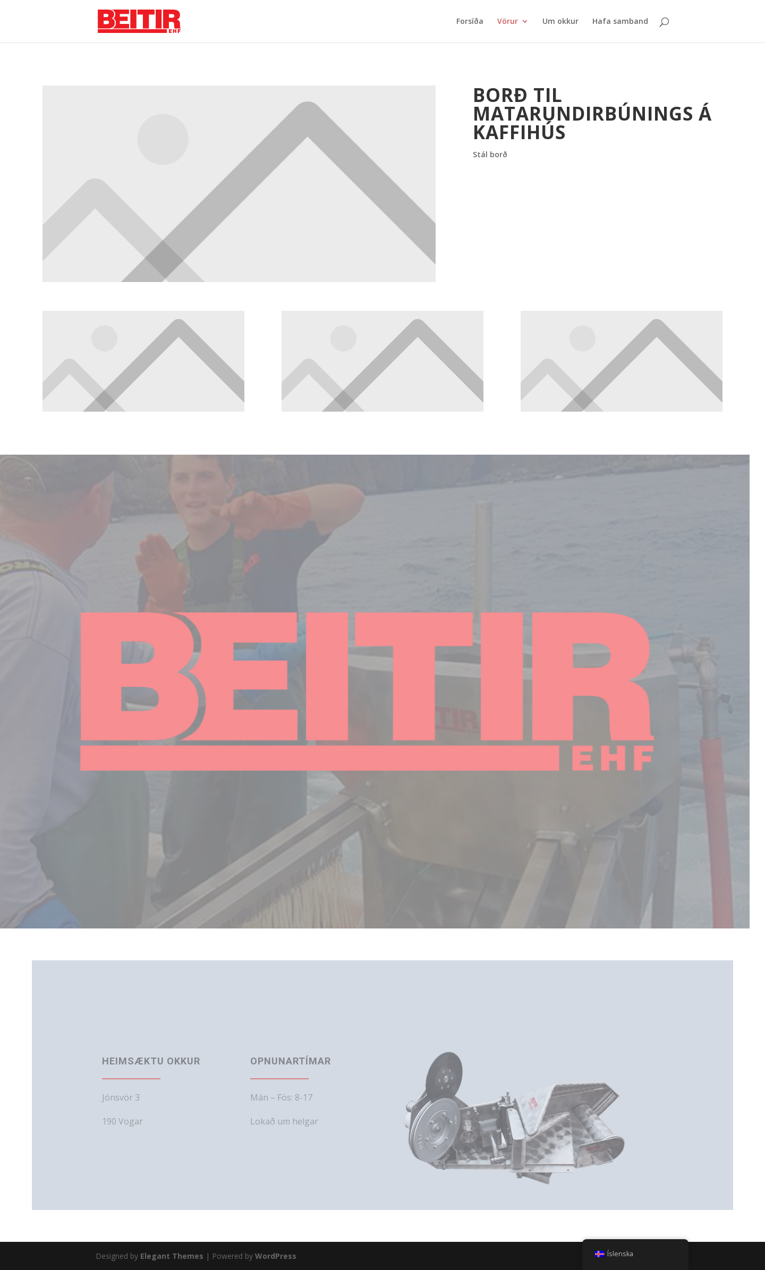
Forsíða (469, 22)
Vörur (507, 22)
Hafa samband (620, 22)
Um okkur (560, 22)
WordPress (275, 1256)
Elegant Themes (171, 1256)
